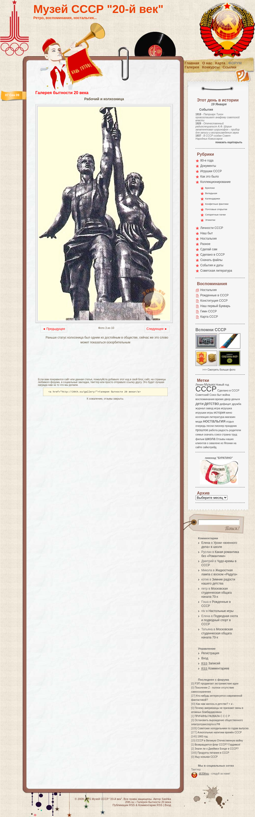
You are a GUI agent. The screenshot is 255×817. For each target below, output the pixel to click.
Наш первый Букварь (215, 306)
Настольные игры (220, 611)
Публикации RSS (123, 805)
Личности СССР (211, 228)
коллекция (202, 416)
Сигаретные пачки (215, 214)
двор (227, 399)
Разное (205, 244)
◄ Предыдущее (53, 329)
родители (235, 430)
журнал (200, 408)
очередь (200, 425)
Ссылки (229, 67)
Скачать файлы (211, 260)
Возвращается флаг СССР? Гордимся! (217, 744)
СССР (206, 389)
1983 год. (202, 736)
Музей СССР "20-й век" (98, 9)
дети (199, 403)
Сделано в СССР (212, 254)
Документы (208, 166)
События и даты (211, 265)
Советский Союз (205, 394)
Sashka (166, 798)
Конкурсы (210, 67)
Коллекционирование (215, 182)
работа (213, 430)
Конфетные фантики (217, 203)
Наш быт (206, 233)
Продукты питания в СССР (213, 752)
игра (217, 408)
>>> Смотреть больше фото (218, 369)
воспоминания (205, 399)
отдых (230, 421)
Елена (205, 543)
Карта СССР (209, 316)
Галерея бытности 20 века (61, 93)
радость (223, 430)
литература (216, 416)
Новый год (222, 384)
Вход (204, 658)
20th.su (129, 802)
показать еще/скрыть (228, 142)
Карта (220, 63)
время (219, 399)
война (226, 394)
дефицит (225, 403)
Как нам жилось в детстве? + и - (215, 704)
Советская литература (216, 270)
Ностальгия (208, 238)
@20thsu (204, 773)
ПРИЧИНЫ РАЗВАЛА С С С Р (212, 716)
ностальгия (214, 421)
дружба (236, 403)
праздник (231, 425)
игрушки (200, 412)
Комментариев (215, 668)
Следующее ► (157, 329)
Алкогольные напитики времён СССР (219, 732)
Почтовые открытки (216, 209)
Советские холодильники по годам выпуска (222, 728)
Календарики (212, 198)
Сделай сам (208, 249)
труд (234, 434)
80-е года (207, 160)
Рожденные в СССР (214, 295)
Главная (192, 63)
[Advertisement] (71, 361)
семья (199, 434)
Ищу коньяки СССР (206, 756)
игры (210, 412)
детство (211, 403)
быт (219, 394)
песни (210, 425)
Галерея (192, 67)
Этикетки (210, 219)
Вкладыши (211, 193)
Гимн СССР (208, 311)
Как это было (209, 176)
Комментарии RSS (150, 805)
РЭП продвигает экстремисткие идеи (216, 683)
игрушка (226, 408)
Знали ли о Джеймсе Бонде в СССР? (217, 748)
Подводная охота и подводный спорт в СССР (219, 620)
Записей (210, 663)
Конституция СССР (214, 300)
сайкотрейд (209, 447)
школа (210, 439)
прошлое (201, 430)
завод (210, 408)
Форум (235, 63)
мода (198, 421)
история (219, 412)
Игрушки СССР (211, 171)
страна (226, 434)
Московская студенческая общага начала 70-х (216, 593)
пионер (219, 425)
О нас (207, 63)
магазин (230, 416)
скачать (209, 434)
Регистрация (210, 653)
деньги (235, 399)
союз (217, 434)
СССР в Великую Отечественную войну (219, 740)
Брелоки (210, 187)
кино (229, 412)
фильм (199, 439)
